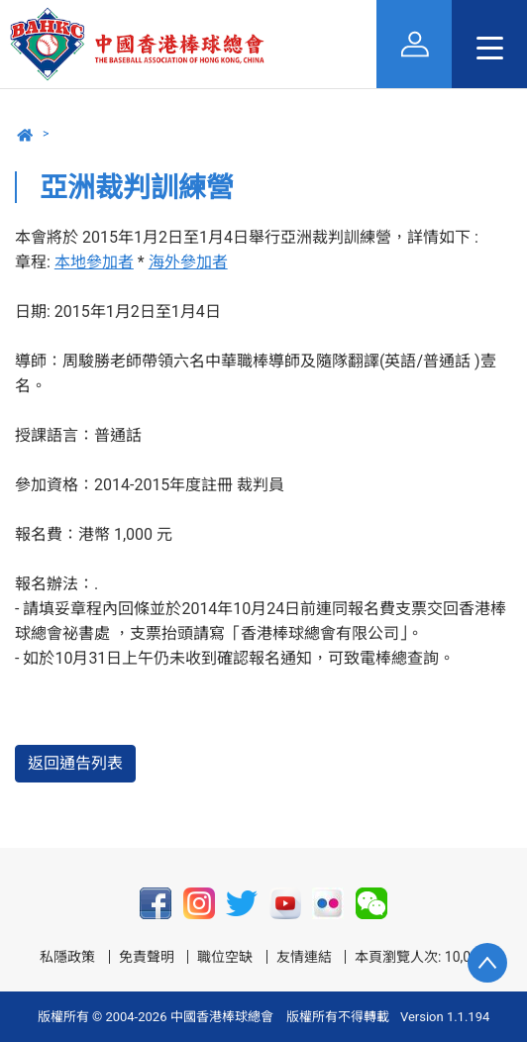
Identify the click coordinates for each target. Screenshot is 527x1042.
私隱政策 (67, 957)
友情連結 (304, 957)
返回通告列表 (75, 763)
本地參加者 (94, 262)
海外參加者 (188, 262)
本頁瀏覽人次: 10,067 (420, 957)
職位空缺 (225, 957)
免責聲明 (146, 957)
